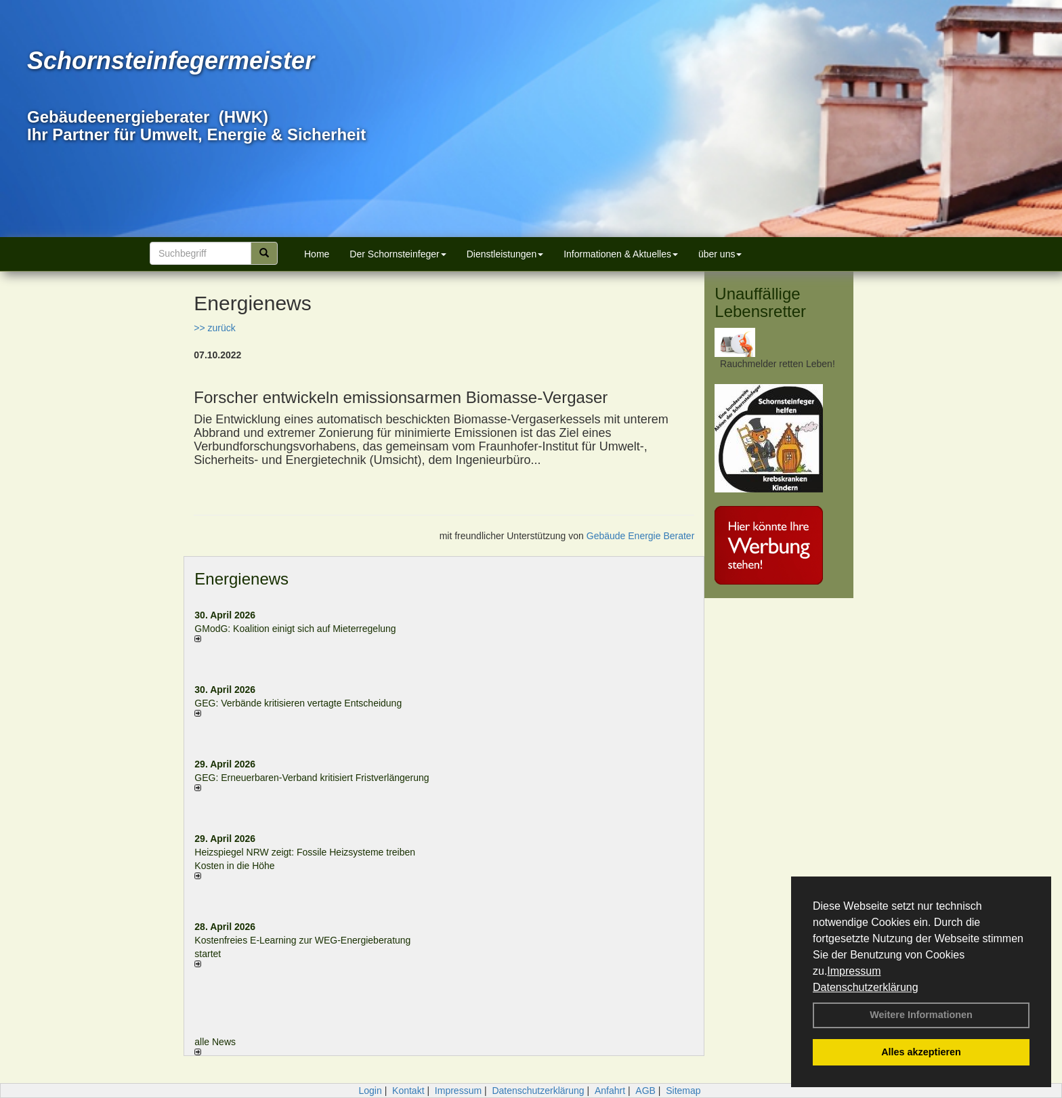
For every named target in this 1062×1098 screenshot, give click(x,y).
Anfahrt (610, 1090)
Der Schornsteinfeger (397, 254)
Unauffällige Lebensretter (760, 302)
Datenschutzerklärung (865, 987)
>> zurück (214, 327)
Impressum (853, 971)
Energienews (241, 579)
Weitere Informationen (921, 1014)
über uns (720, 254)
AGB (645, 1090)
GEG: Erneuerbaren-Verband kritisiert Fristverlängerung (312, 777)
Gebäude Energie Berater (641, 535)
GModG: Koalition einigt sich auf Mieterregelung (295, 628)
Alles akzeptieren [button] (921, 1052)
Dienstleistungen (505, 254)
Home (316, 254)
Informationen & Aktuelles (621, 254)
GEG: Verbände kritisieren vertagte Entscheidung (298, 703)
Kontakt (408, 1090)
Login (369, 1090)
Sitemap (683, 1090)
